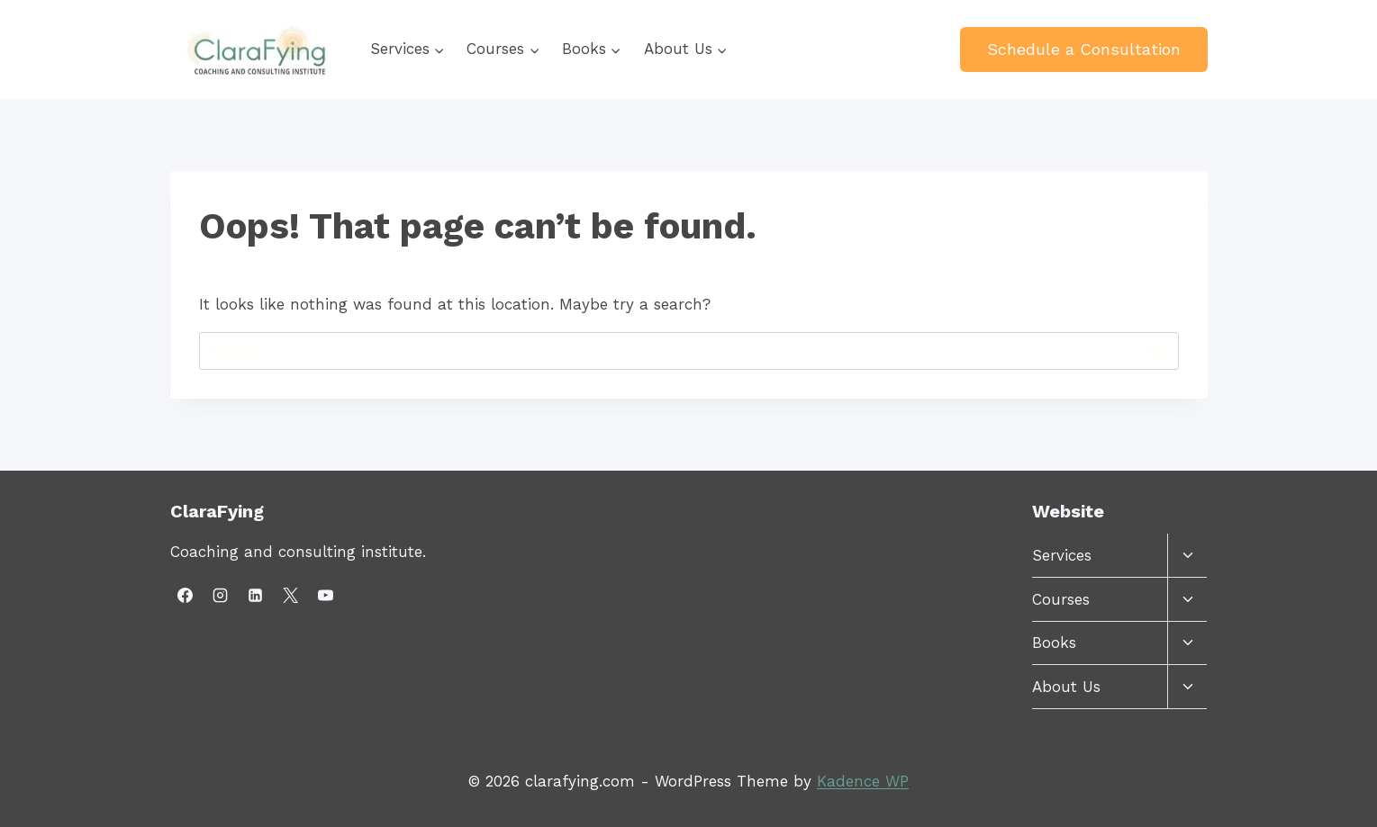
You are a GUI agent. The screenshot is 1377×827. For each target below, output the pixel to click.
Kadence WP (863, 781)
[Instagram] (220, 595)
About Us (1066, 687)
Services (1062, 555)
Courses (1061, 599)
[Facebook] (185, 595)
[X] (291, 595)
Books (1054, 643)
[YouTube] (326, 595)
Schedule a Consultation (1084, 49)
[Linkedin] (255, 595)
